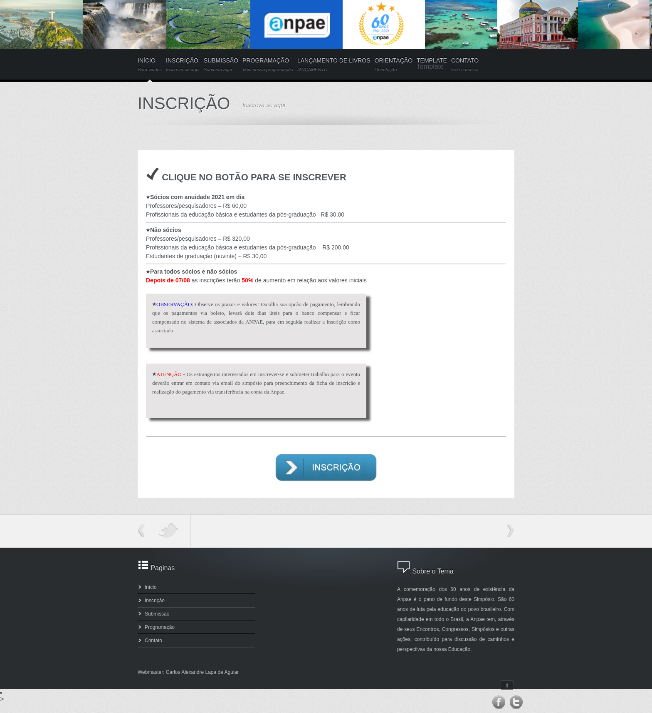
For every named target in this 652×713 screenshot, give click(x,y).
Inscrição (155, 600)
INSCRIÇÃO (183, 64)
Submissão (157, 614)
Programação (160, 627)
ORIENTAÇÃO (394, 64)
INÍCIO (150, 64)
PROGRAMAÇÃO (267, 64)
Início (151, 587)
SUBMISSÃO (221, 64)
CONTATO (465, 64)
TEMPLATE (432, 60)
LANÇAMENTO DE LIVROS (333, 64)
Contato (153, 640)
